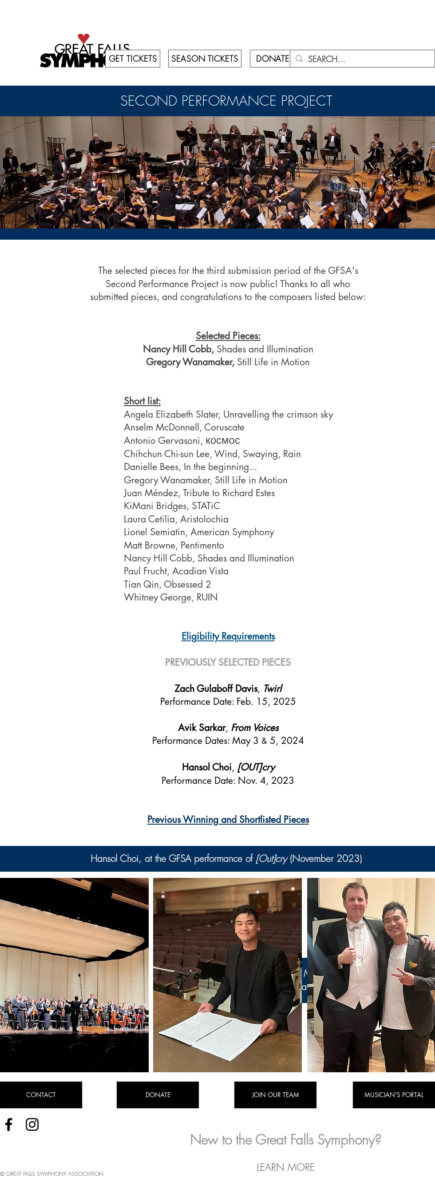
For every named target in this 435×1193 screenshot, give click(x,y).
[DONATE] (273, 58)
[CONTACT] (41, 1095)
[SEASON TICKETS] (204, 58)
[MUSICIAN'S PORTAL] (394, 1095)
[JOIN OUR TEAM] (275, 1095)
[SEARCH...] (362, 59)
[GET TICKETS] (132, 58)
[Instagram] (32, 1124)
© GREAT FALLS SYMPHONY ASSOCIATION (51, 1173)
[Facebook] (8, 1124)
